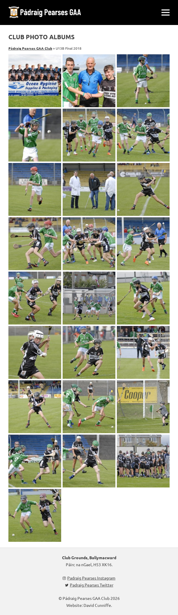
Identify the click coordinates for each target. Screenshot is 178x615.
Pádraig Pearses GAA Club (30, 48)
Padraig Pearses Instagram (89, 577)
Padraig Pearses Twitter (89, 584)
